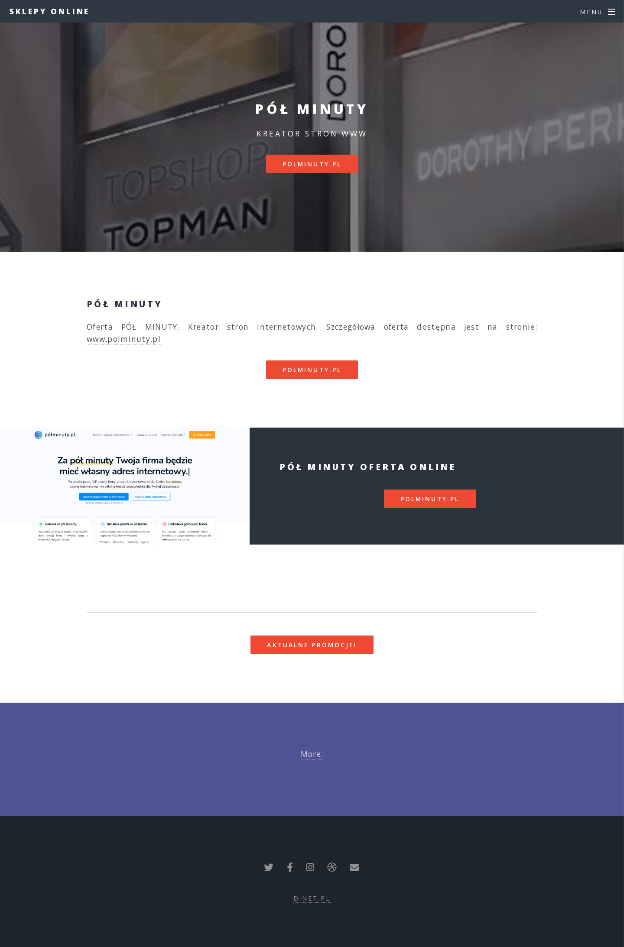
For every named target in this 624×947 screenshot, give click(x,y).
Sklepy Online (50, 11)
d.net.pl (312, 898)
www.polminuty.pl (124, 339)
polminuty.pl (312, 164)
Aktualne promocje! (312, 645)
